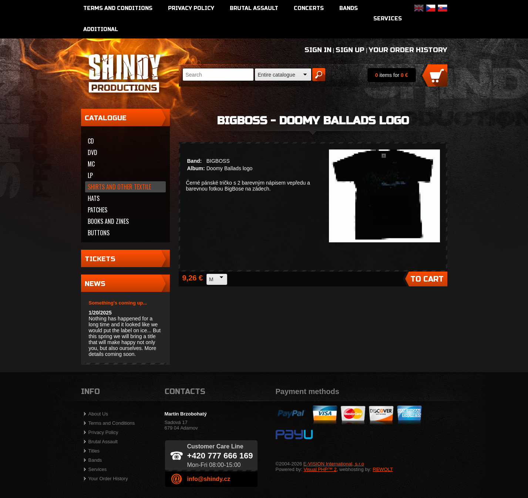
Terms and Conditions (117, 8)
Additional (100, 29)
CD (91, 141)
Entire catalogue (276, 75)
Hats (94, 198)
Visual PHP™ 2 (319, 469)
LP (90, 175)
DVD (92, 152)
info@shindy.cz (209, 479)
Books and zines (108, 221)
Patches (97, 209)
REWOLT (383, 469)
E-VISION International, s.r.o (333, 464)
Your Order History (408, 50)
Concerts (309, 8)
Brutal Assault (254, 8)
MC (91, 163)
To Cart (427, 279)
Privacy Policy (191, 8)
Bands (348, 8)
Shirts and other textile (119, 186)
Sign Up (350, 50)
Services (387, 19)
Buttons (99, 232)
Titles (94, 451)
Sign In (318, 50)
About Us (98, 414)
